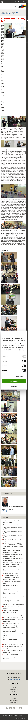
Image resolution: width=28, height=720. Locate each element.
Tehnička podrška (14, 689)
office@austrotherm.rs (15, 679)
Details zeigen (19, 376)
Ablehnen (14, 386)
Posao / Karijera (14, 702)
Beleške (15, 1)
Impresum (5, 715)
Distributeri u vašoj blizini (18, 1)
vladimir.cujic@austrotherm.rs (8, 511)
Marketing (14, 691)
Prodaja (14, 687)
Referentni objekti (14, 700)
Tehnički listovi (12, 2)
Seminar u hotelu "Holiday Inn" (8, 13)
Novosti (16, 12)
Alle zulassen (14, 381)
